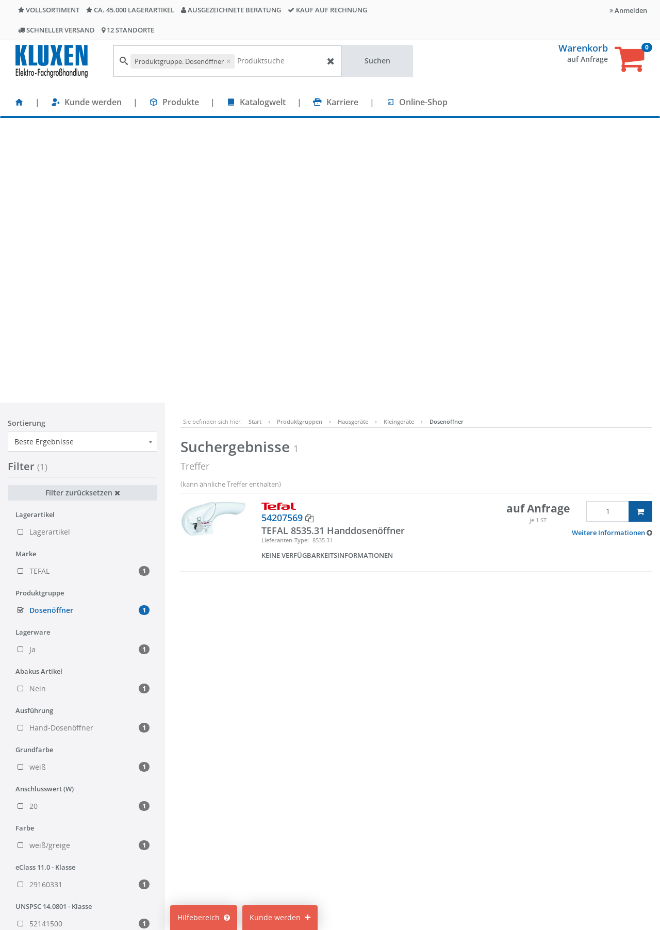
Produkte (180, 102)
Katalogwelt (263, 102)
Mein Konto (304, 823)
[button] (612, 248)
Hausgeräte (353, 137)
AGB (398, 838)
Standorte (194, 823)
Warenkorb (583, 48)
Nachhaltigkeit (202, 854)
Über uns (193, 869)
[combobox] (82, 156)
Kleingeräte (399, 137)
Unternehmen (201, 885)
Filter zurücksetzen (82, 208)
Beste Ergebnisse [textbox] (44, 157)
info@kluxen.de (537, 854)
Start (255, 137)
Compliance (411, 854)
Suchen (377, 60)
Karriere (342, 102)
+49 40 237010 (534, 844)
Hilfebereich (203, 917)
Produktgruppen (299, 137)
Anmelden (628, 10)
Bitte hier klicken (528, 885)
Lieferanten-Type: (285, 255)
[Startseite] (19, 102)
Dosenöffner (447, 137)
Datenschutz (413, 869)
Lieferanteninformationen (436, 885)
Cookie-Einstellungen (320, 838)
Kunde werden (93, 102)
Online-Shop (423, 102)
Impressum (411, 823)
